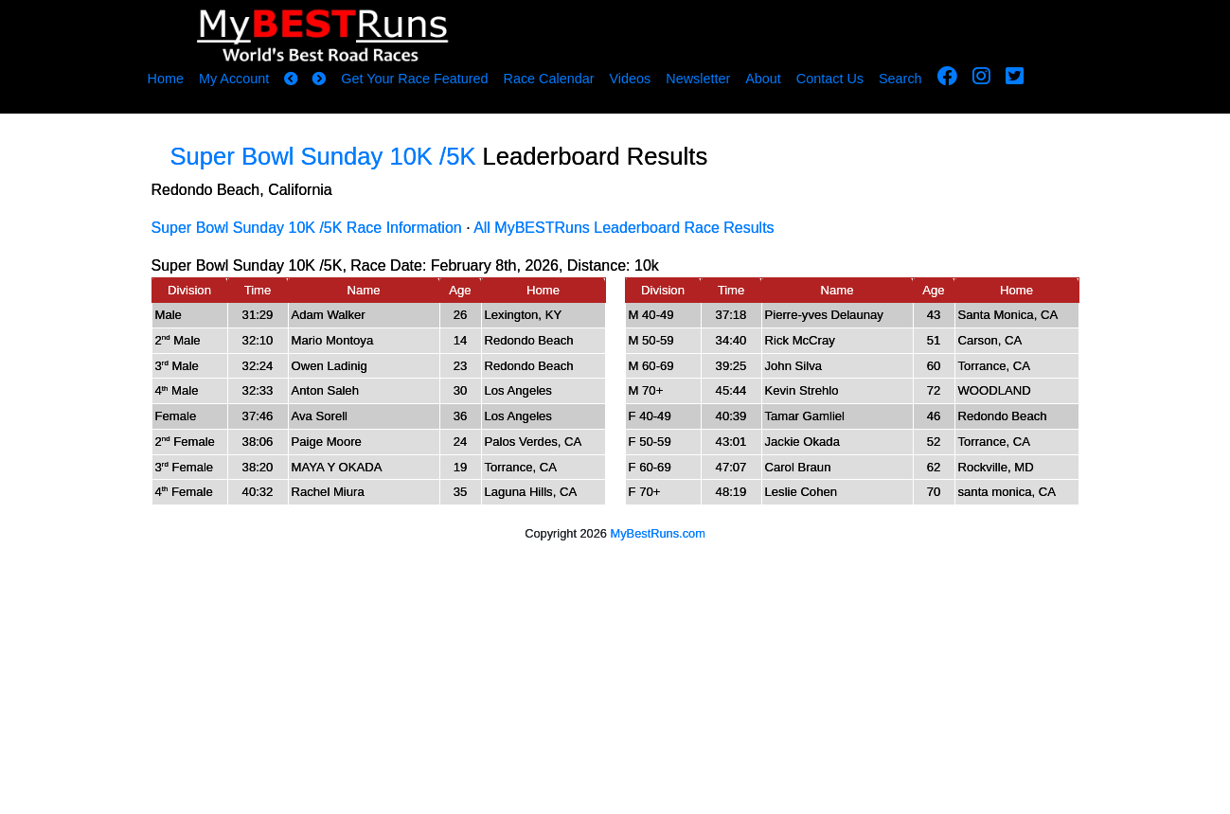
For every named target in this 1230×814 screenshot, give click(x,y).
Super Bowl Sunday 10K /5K (326, 156)
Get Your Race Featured (414, 78)
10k (646, 265)
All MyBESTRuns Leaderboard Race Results (623, 228)
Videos (630, 78)
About (763, 78)
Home (166, 78)
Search (900, 78)
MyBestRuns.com (658, 533)
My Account (234, 78)
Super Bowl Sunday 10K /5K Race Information (307, 228)
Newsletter (698, 78)
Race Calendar (548, 78)
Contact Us (830, 78)
